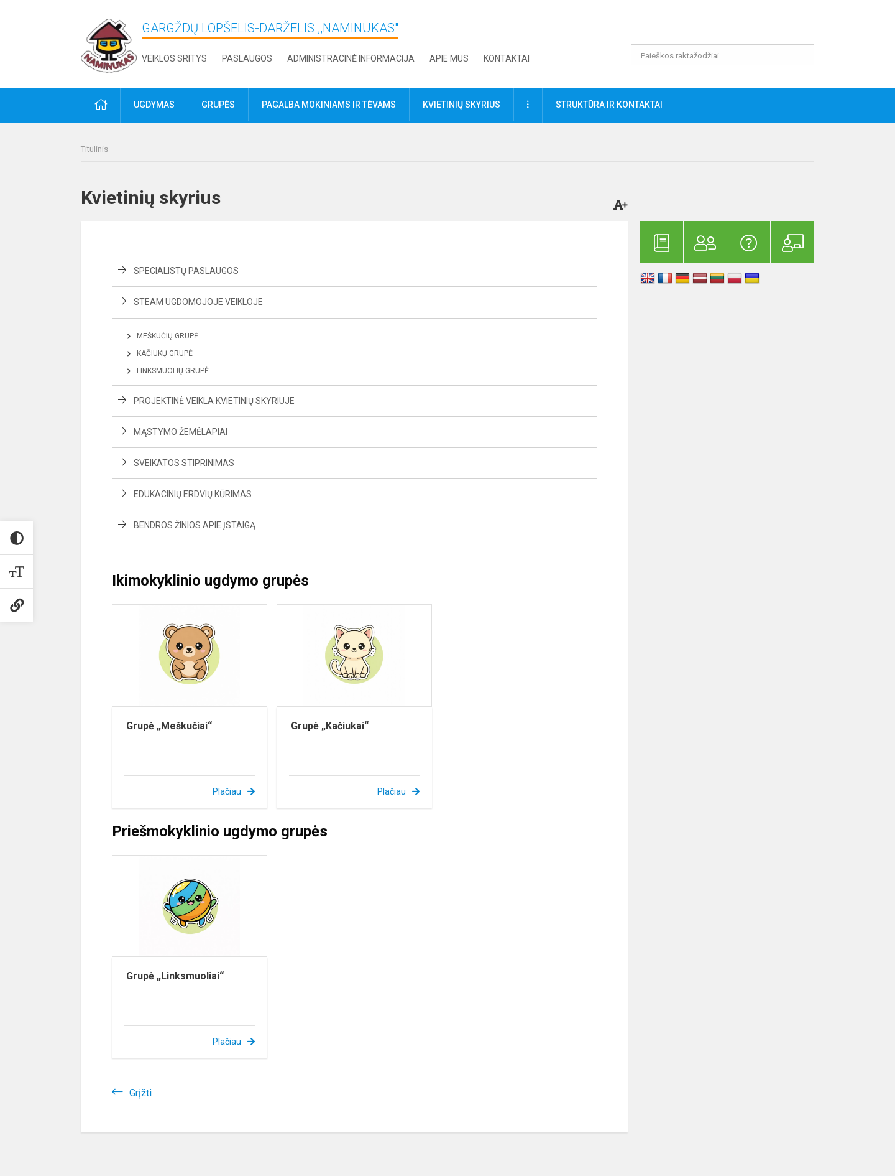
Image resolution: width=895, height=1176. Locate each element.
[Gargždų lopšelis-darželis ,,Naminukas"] (109, 42)
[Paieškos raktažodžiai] (722, 54)
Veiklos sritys (174, 58)
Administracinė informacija (351, 58)
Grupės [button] (218, 105)
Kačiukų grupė (165, 353)
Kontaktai (507, 58)
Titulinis (94, 149)
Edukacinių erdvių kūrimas (193, 494)
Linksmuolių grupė (173, 370)
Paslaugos (247, 58)
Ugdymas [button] (154, 105)
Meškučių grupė (167, 336)
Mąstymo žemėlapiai (180, 432)
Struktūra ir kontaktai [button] (609, 105)
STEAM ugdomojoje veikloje (198, 302)
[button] (729, 26)
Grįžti (140, 1093)
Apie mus (449, 58)
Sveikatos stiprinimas (184, 463)
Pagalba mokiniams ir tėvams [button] (329, 105)
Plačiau (227, 791)
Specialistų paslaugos (186, 271)
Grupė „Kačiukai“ (330, 726)
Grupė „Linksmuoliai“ (175, 976)
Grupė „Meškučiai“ (169, 726)
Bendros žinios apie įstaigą (194, 525)
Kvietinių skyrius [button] (461, 105)
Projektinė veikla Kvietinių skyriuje (214, 401)
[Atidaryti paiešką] (800, 54)
